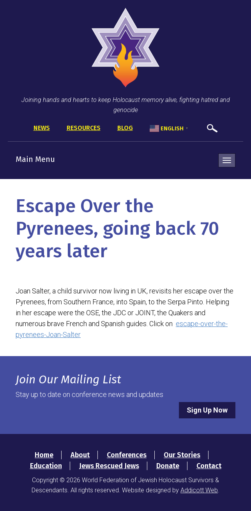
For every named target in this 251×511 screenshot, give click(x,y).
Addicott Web (199, 490)
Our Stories (182, 455)
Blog (125, 128)
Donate (167, 466)
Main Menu (35, 159)
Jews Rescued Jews (109, 466)
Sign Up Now (207, 410)
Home (44, 455)
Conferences (127, 455)
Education (46, 466)
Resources (84, 128)
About (80, 455)
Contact (208, 466)
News (42, 128)
